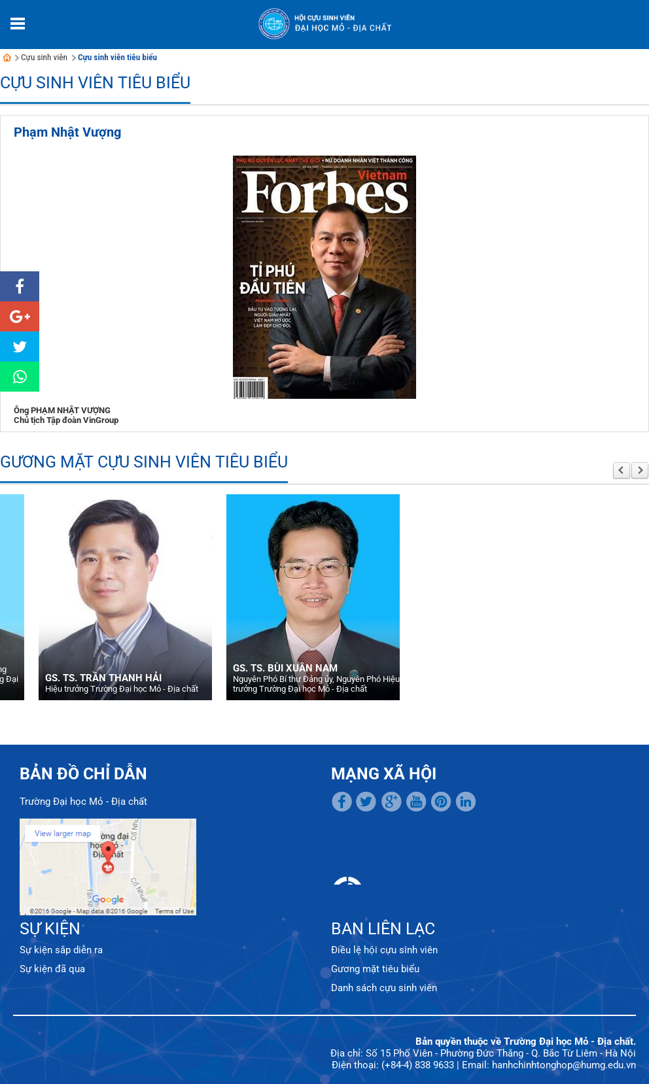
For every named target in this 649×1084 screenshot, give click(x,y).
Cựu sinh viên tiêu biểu (117, 57)
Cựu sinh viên (44, 57)
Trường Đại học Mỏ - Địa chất (83, 801)
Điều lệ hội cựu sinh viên (384, 950)
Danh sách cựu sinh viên (384, 988)
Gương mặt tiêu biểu (375, 969)
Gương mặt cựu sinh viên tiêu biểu (144, 461)
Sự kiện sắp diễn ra (61, 950)
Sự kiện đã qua (52, 969)
